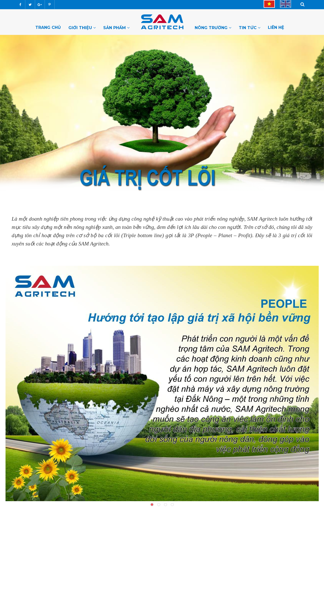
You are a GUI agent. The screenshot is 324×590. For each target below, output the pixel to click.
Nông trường (213, 27)
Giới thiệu (82, 27)
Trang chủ (48, 27)
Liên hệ (276, 27)
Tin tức (249, 27)
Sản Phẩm (116, 27)
